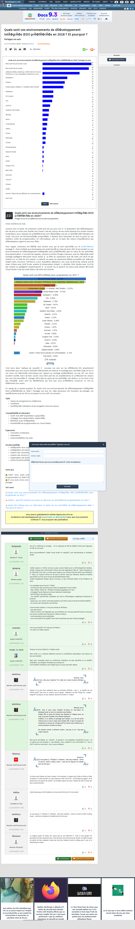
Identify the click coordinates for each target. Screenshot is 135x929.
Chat (65, 2)
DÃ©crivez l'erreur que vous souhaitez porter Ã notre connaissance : (67, 471)
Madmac (16, 754)
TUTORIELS (23, 8)
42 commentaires (44, 44)
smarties (16, 628)
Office (101, 5)
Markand (16, 836)
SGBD (94, 5)
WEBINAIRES (38, 8)
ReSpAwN (16, 546)
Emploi (86, 2)
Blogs (57, 2)
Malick (31, 44)
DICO (95, 8)
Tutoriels (42, 2)
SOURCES (73, 8)
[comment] (67, 473)
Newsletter (75, 2)
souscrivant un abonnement (54, 517)
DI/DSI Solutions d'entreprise (22, 5)
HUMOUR (102, 8)
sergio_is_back (16, 650)
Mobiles (108, 5)
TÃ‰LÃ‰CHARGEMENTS (60, 8)
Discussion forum (116, 60)
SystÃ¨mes (116, 5)
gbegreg (16, 568)
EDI (76, 5)
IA (41, 5)
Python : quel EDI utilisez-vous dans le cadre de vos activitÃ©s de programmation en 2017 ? (49, 500)
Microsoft (53, 5)
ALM (46, 5)
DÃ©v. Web (68, 5)
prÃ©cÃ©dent (87, 247)
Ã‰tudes (96, 2)
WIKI (90, 8)
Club (112, 2)
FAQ (51, 2)
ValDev (16, 792)
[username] (73, 451)
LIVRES (46, 8)
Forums (31, 2)
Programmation (85, 5)
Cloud (36, 5)
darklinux (16, 674)
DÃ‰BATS (82, 8)
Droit (105, 2)
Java (60, 5)
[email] (73, 456)
